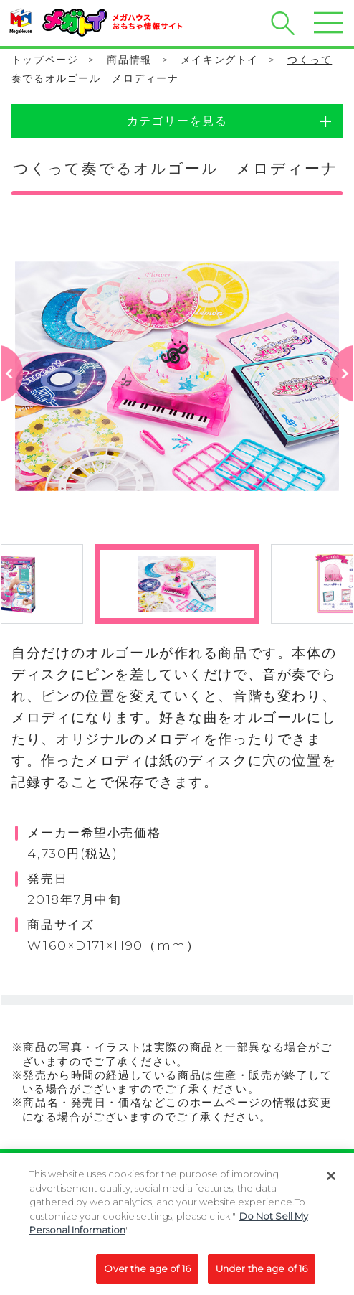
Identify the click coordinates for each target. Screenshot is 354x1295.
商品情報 (129, 59)
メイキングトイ (220, 59)
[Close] (331, 1180)
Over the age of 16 (147, 1272)
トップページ (45, 59)
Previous (12, 397)
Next (342, 397)
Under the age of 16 (261, 1272)
